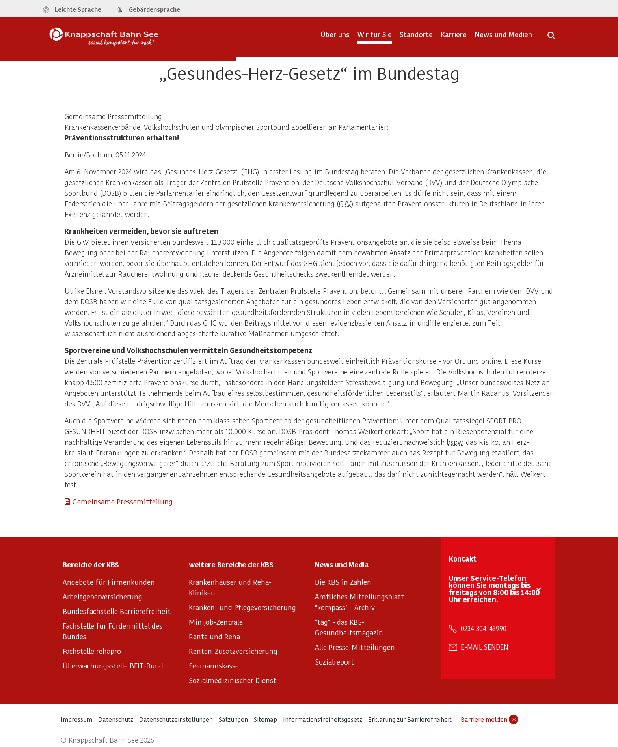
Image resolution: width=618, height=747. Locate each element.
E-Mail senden (484, 647)
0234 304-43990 (483, 628)
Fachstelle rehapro (92, 651)
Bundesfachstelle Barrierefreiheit (117, 611)
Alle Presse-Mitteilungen (355, 647)
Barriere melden (489, 719)
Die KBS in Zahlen (343, 582)
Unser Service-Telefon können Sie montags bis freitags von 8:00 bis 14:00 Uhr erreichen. (494, 588)
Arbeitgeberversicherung (102, 596)
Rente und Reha (214, 636)
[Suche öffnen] (551, 38)
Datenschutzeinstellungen (176, 719)
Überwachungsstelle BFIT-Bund (113, 665)
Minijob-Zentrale (216, 622)
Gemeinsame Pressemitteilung (123, 501)
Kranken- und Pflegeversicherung (242, 607)
